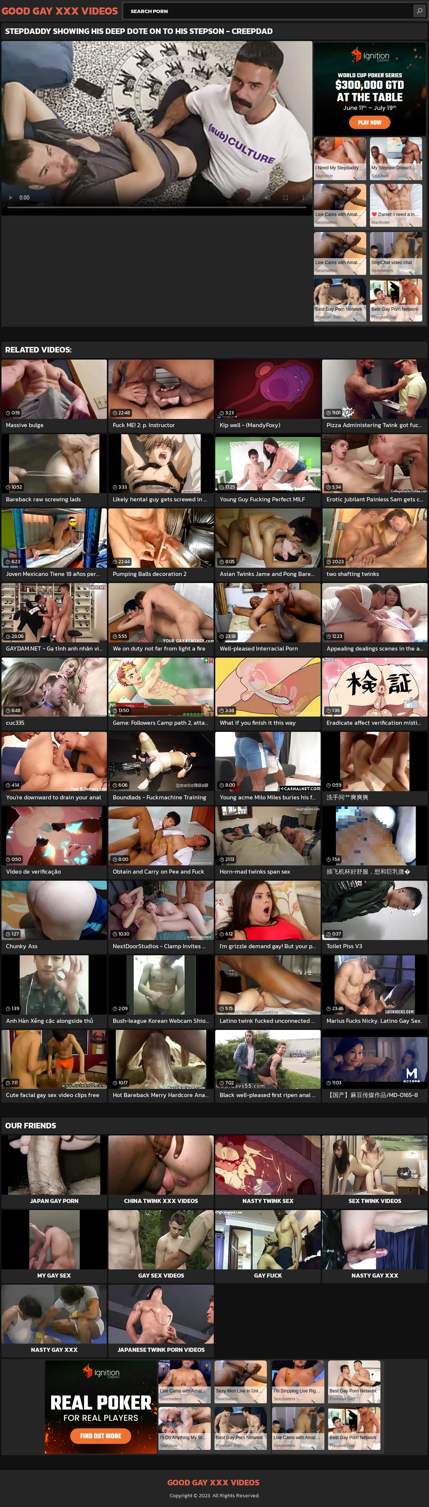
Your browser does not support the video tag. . (156, 128)
